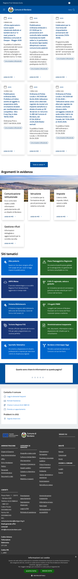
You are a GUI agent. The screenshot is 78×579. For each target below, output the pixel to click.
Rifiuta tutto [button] (47, 571)
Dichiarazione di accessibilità (44, 510)
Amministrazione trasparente (45, 497)
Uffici (3, 459)
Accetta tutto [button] (31, 571)
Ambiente (42, 471)
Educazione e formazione (43, 453)
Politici (3, 466)
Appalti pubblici (25, 468)
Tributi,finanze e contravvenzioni (45, 466)
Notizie (8, 18)
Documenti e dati (7, 476)
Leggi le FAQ (24, 508)
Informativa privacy (46, 502)
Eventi (60, 472)
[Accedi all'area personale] (69, 3)
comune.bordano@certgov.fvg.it (12, 521)
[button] (39, 576)
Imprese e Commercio (27, 464)
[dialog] (39, 567)
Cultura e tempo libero (28, 457)
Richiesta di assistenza (28, 512)
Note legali (43, 506)
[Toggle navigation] (4, 9)
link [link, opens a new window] (58, 567)
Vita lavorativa (25, 460)
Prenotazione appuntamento (25, 497)
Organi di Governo (7, 451)
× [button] (75, 557)
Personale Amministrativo (6, 471)
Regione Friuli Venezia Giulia (13, 3)
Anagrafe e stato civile (28, 453)
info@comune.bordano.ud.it (11, 529)
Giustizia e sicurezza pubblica (46, 459)
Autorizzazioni (44, 481)
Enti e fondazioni (7, 462)
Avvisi (33, 18)
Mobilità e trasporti (27, 479)
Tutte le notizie (39, 164)
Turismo (23, 475)
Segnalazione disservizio (24, 503)
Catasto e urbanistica (27, 471)
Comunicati (62, 455)
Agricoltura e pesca (46, 485)
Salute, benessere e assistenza (46, 476)
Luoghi (60, 469)
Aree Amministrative (8, 455)
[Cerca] (74, 10)
